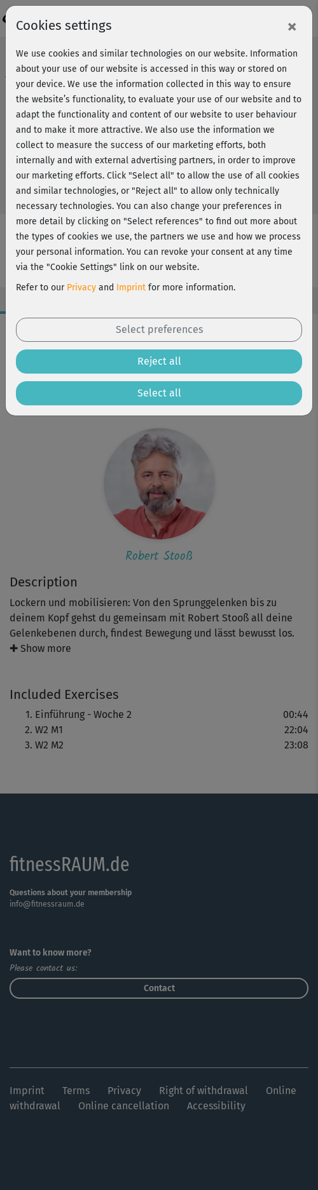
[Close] (292, 26)
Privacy (81, 287)
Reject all (159, 361)
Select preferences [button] (159, 329)
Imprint (131, 287)
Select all (159, 393)
